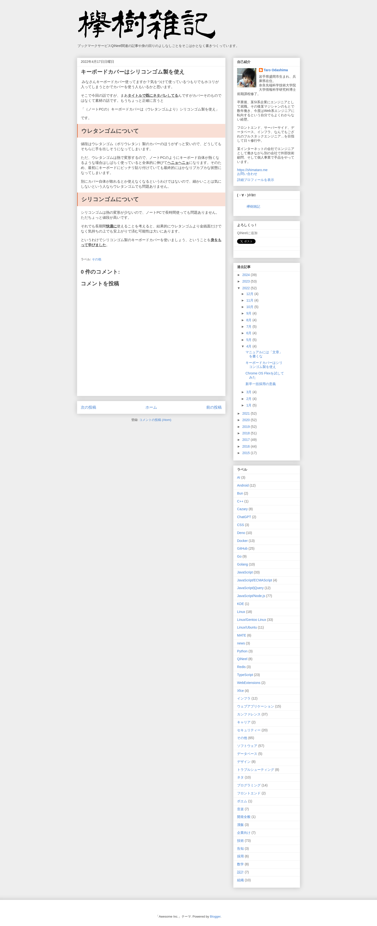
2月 (249, 399)
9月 (249, 313)
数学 (240, 864)
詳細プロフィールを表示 (255, 180)
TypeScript (245, 675)
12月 (250, 294)
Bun (240, 493)
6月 (249, 333)
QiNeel (242, 659)
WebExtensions (248, 683)
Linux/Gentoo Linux (251, 620)
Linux (241, 612)
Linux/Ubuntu (247, 627)
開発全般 (244, 817)
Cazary (242, 509)
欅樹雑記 (253, 206)
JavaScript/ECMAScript (254, 580)
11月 (250, 300)
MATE (241, 635)
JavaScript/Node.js (251, 596)
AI (238, 477)
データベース (247, 754)
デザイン (244, 762)
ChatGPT (244, 517)
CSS (240, 525)
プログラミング (249, 785)
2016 (246, 446)
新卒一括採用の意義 (260, 384)
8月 (249, 320)
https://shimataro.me (252, 170)
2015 (246, 453)
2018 (246, 433)
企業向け (244, 833)
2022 (246, 288)
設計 (240, 872)
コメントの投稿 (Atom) (155, 420)
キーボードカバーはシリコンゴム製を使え (264, 365)
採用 (240, 856)
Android (243, 485)
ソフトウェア (247, 746)
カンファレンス (249, 714)
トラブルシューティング (255, 770)
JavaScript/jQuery (250, 588)
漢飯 (240, 825)
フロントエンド (249, 793)
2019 (246, 427)
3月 (249, 392)
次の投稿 (88, 407)
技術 (240, 840)
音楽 (240, 809)
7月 (249, 326)
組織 (240, 880)
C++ (240, 501)
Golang (242, 564)
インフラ (244, 698)
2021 (246, 413)
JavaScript (245, 572)
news (241, 643)
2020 (246, 420)
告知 (240, 848)
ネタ (240, 777)
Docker (242, 541)
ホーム (151, 407)
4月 (249, 346)
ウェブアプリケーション (255, 706)
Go (239, 556)
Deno (241, 533)
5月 (249, 340)
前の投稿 (214, 407)
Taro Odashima (276, 70)
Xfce (240, 691)
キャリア (244, 722)
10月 (250, 307)
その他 (96, 259)
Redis (241, 667)
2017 (246, 440)
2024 (246, 275)
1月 (249, 405)
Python (242, 651)
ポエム (242, 801)
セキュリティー (249, 730)
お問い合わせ (247, 174)
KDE (240, 604)
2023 (246, 281)
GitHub (242, 548)
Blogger (215, 916)
